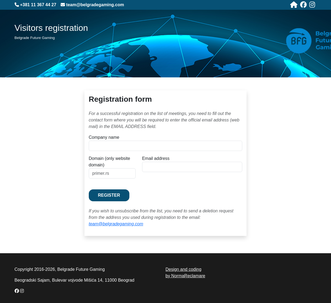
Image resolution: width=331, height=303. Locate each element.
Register (109, 195)
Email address (155, 158)
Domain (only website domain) (109, 161)
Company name (104, 137)
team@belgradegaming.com (116, 224)
